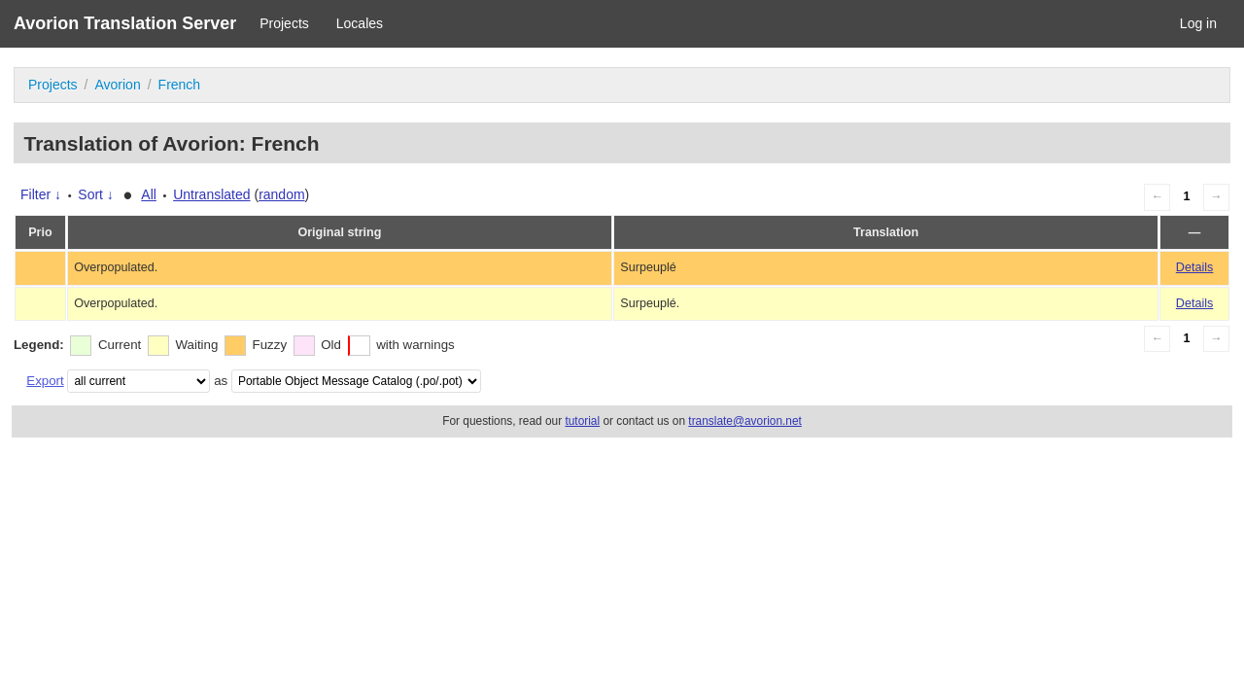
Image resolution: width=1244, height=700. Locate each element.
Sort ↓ (96, 194)
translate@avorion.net (745, 421)
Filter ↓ (40, 194)
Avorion (117, 84)
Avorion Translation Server (125, 23)
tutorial (582, 421)
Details (1195, 267)
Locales (359, 23)
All (148, 194)
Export (44, 380)
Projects (284, 23)
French (179, 84)
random (281, 194)
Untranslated (211, 194)
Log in (1198, 23)
